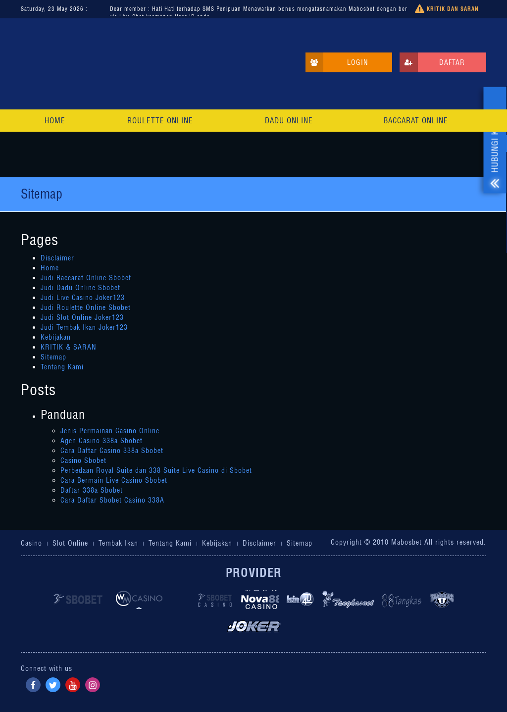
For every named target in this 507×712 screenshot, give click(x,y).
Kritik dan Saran (447, 9)
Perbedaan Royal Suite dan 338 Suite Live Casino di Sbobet (156, 470)
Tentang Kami (62, 366)
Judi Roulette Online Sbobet (86, 307)
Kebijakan (56, 337)
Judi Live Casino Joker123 (83, 297)
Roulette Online (160, 120)
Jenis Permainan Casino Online (109, 430)
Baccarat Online (416, 120)
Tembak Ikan (118, 543)
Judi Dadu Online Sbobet (80, 287)
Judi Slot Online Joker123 (82, 317)
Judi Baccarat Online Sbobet (86, 277)
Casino (31, 543)
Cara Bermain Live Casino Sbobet (113, 480)
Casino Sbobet (83, 460)
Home (55, 120)
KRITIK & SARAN (69, 347)
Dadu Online (289, 120)
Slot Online (70, 543)
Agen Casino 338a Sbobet (101, 440)
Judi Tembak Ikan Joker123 (84, 327)
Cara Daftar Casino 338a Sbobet (111, 450)
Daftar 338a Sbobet (91, 490)
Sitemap (53, 357)
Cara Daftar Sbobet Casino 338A (112, 500)
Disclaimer (57, 258)
